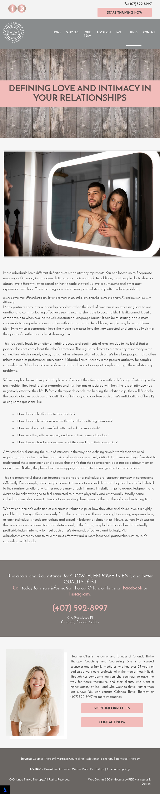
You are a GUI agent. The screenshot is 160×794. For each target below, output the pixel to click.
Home (57, 32)
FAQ (118, 32)
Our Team (87, 34)
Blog (134, 32)
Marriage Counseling (70, 758)
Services (72, 32)
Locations (104, 32)
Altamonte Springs (118, 769)
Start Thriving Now (124, 12)
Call (17, 588)
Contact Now (112, 722)
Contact (149, 32)
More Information (112, 708)
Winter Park (80, 769)
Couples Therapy (44, 758)
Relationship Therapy (99, 758)
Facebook (132, 588)
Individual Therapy (127, 758)
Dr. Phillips (97, 769)
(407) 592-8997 (138, 3)
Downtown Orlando (57, 769)
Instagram (79, 594)
